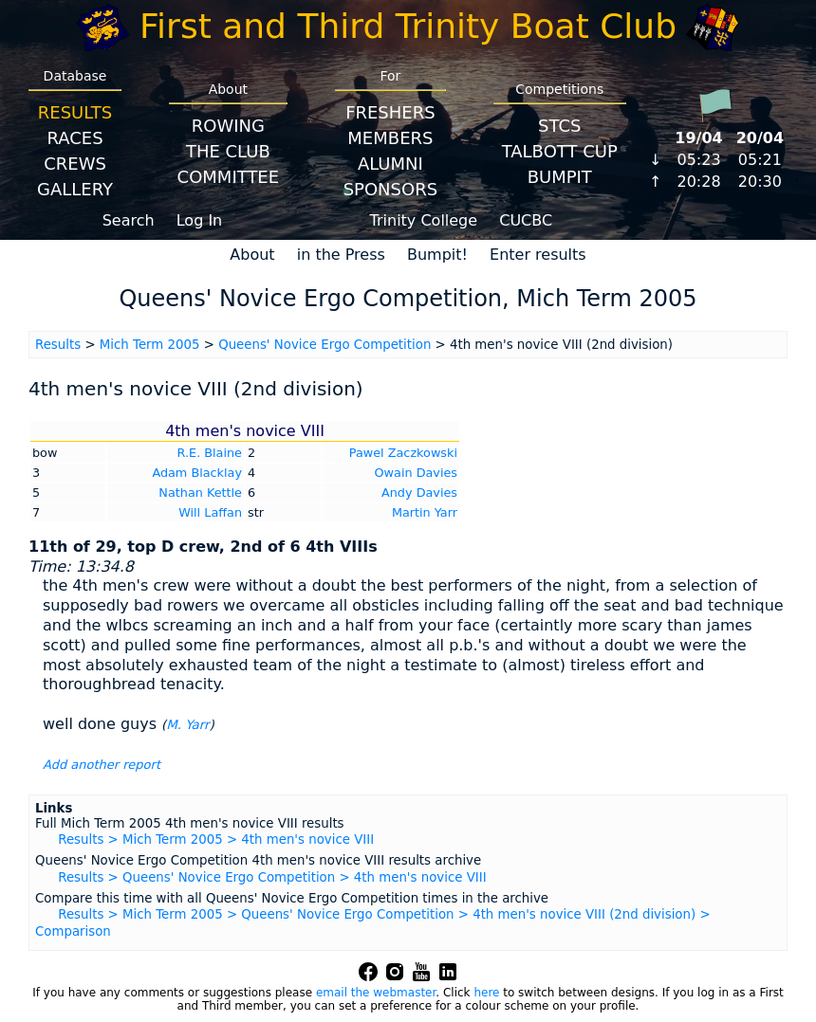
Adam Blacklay (197, 472)
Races (74, 138)
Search (128, 220)
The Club (228, 151)
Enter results (538, 255)
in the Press (341, 255)
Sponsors (390, 189)
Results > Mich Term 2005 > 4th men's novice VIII (216, 839)
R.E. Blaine (209, 453)
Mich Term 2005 (150, 345)
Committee (228, 177)
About (252, 255)
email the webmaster (376, 992)
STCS (559, 126)
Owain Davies (416, 472)
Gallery (75, 189)
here (486, 992)
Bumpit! (437, 255)
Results (75, 112)
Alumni (390, 163)
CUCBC (525, 220)
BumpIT (560, 177)
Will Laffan (210, 512)
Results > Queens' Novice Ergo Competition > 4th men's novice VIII (272, 877)
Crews (75, 163)
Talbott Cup (560, 151)
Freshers (390, 112)
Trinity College (424, 220)
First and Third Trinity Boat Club (408, 26)
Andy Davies (419, 492)
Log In (199, 220)
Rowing (228, 126)
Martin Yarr (424, 512)
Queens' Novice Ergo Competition (324, 345)
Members (390, 138)
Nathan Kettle (200, 492)
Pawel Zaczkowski (403, 453)
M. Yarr (187, 725)
